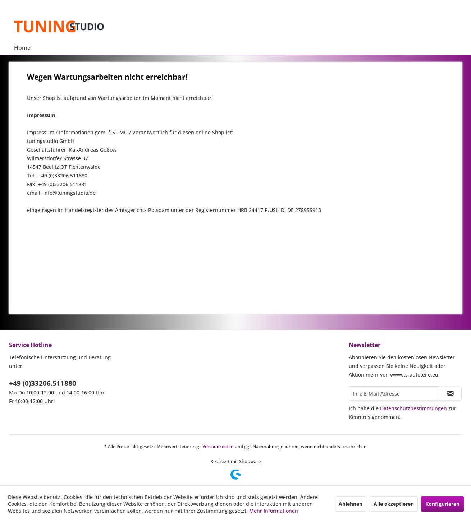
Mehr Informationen (273, 510)
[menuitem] (22, 48)
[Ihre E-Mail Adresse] (394, 393)
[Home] (22, 48)
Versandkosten (218, 446)
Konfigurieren (442, 503)
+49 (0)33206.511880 (42, 383)
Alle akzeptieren (394, 503)
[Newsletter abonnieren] (450, 393)
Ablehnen (350, 503)
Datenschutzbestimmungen (413, 408)
